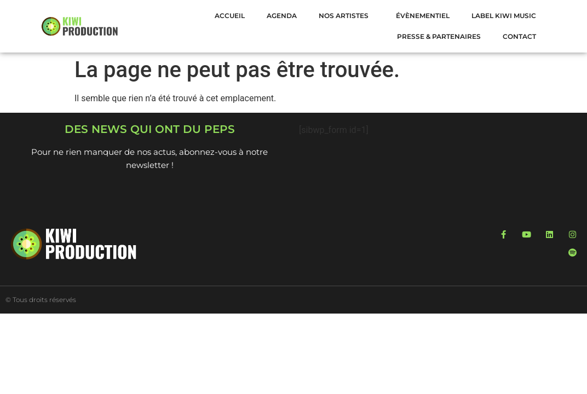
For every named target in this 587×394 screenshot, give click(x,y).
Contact (519, 36)
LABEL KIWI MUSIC (503, 15)
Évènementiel (423, 15)
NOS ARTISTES (346, 15)
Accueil (230, 15)
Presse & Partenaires (439, 36)
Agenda (282, 15)
